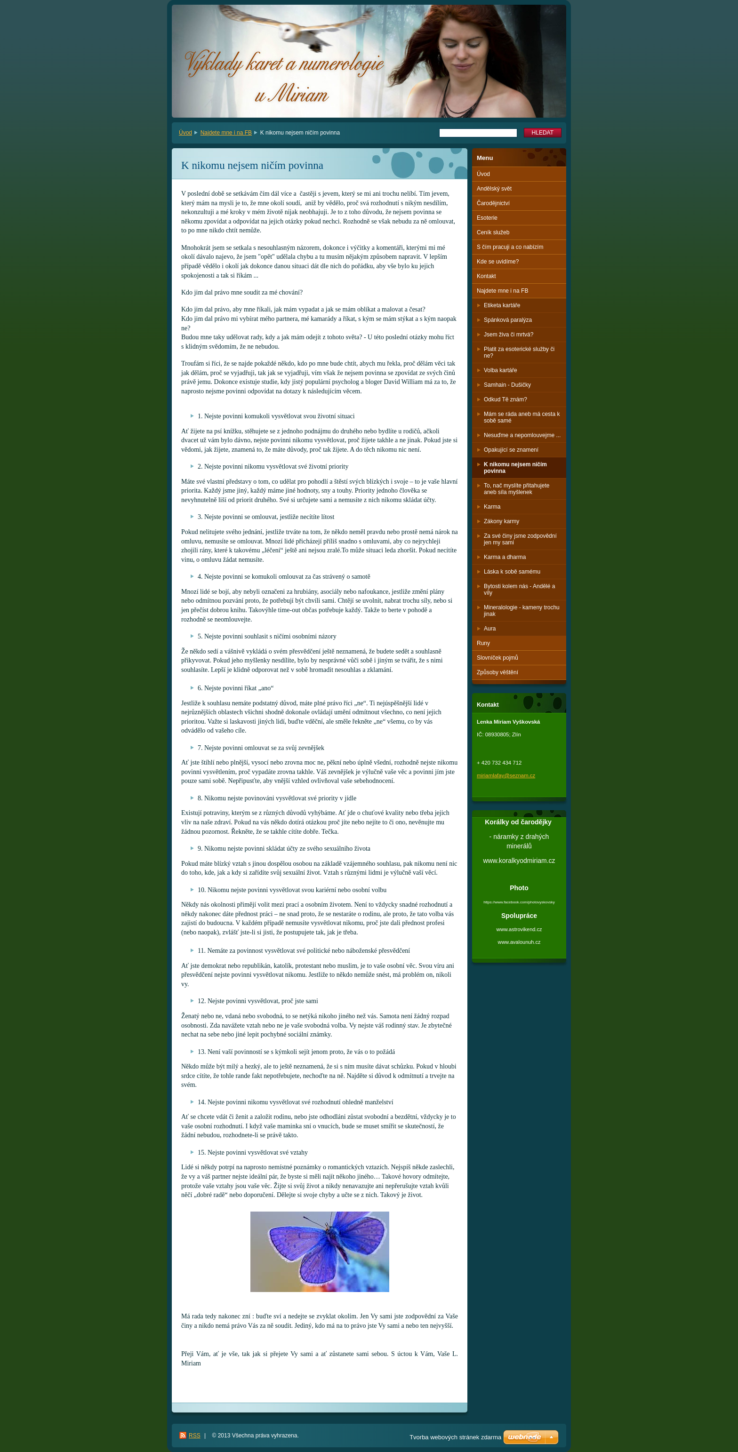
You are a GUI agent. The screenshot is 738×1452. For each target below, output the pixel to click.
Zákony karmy (501, 521)
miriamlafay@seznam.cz (506, 775)
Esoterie (487, 218)
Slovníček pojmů (497, 657)
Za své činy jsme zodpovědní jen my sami (520, 539)
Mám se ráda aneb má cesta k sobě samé (522, 417)
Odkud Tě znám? (505, 399)
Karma (492, 506)
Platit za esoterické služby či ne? (519, 352)
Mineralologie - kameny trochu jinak (522, 610)
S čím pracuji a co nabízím (510, 247)
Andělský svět (494, 188)
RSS (195, 1435)
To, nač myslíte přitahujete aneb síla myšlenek (516, 488)
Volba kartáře (500, 370)
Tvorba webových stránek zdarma (455, 1437)
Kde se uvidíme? (498, 261)
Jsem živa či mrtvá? (508, 334)
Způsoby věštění (497, 672)
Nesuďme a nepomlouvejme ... (522, 435)
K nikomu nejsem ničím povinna (515, 467)
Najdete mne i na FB (226, 132)
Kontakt (486, 276)
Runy (483, 643)
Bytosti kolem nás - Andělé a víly (519, 589)
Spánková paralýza (508, 320)
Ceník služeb (493, 232)
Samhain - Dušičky (507, 385)
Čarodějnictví (493, 203)
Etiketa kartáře (502, 305)
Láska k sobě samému (512, 571)
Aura (490, 628)
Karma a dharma (505, 557)
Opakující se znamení (511, 450)
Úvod (185, 132)
